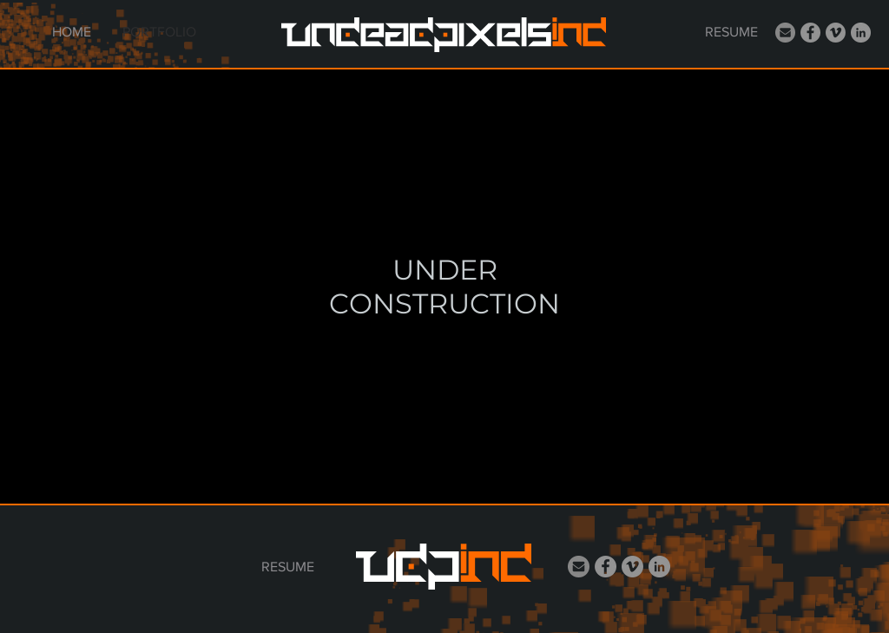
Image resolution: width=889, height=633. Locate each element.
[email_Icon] (785, 33)
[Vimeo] (836, 33)
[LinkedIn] (861, 33)
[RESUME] (731, 32)
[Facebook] (810, 33)
